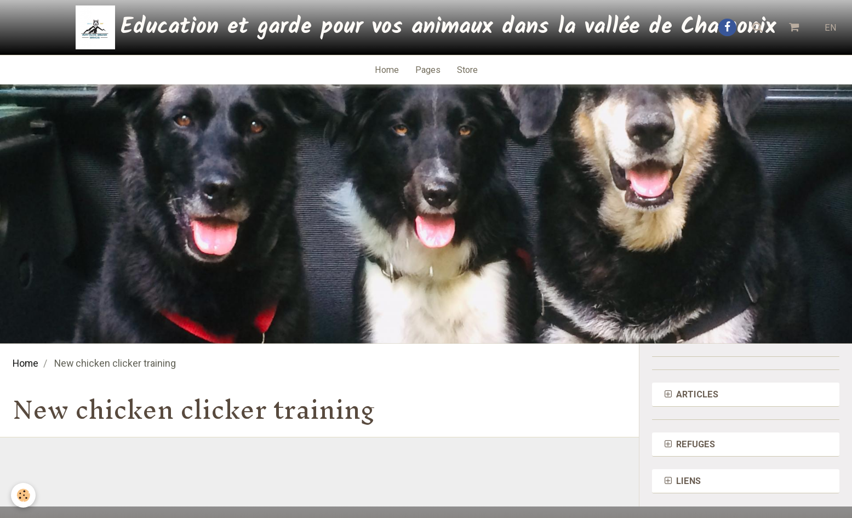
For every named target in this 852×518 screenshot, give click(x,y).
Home (387, 70)
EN (831, 27)
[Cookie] (23, 495)
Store (467, 70)
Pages (428, 70)
